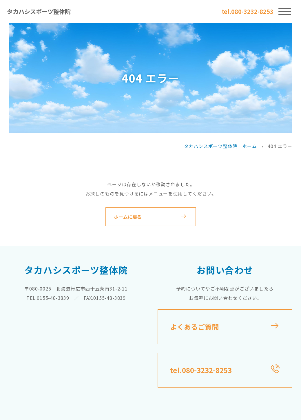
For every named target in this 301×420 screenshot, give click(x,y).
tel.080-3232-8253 (247, 11)
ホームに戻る (128, 216)
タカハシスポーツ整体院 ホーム (220, 146)
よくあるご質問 (194, 327)
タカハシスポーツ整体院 (39, 11)
